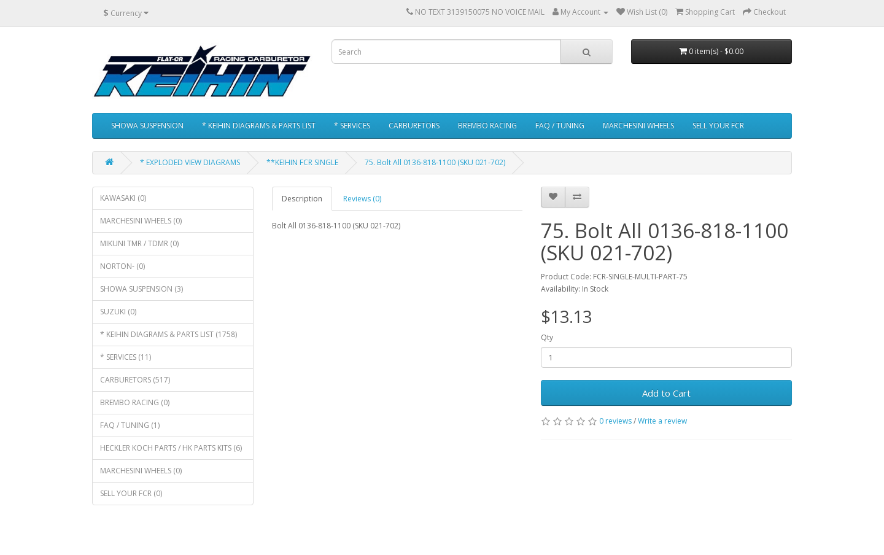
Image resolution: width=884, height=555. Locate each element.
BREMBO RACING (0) (134, 402)
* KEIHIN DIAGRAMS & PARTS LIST (259, 125)
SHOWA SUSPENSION (147, 125)
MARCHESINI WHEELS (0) (141, 220)
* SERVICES (352, 125)
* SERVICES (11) (125, 357)
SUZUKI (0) (118, 311)
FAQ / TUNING (559, 125)
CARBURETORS (414, 125)
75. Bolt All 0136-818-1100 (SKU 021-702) (435, 162)
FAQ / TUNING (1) (130, 425)
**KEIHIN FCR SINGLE (302, 162)
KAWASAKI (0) (123, 198)
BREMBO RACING (487, 125)
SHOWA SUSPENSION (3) (141, 289)
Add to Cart (666, 393)
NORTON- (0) (122, 266)
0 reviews (615, 421)
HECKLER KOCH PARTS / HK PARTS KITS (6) (171, 448)
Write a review (662, 421)
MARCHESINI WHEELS (638, 125)
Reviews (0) (362, 198)
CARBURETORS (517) (135, 380)
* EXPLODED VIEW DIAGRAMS (190, 162)
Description (302, 198)
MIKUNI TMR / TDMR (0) (139, 243)
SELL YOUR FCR (718, 125)
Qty (547, 337)
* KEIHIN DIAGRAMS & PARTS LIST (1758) (168, 334)
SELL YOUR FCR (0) (131, 493)
